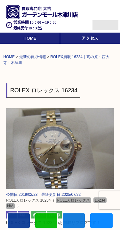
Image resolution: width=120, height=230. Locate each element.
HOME (29, 38)
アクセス (90, 38)
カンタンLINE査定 (46, 220)
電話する (19, 220)
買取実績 (101, 220)
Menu (98, 22)
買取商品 (74, 220)
